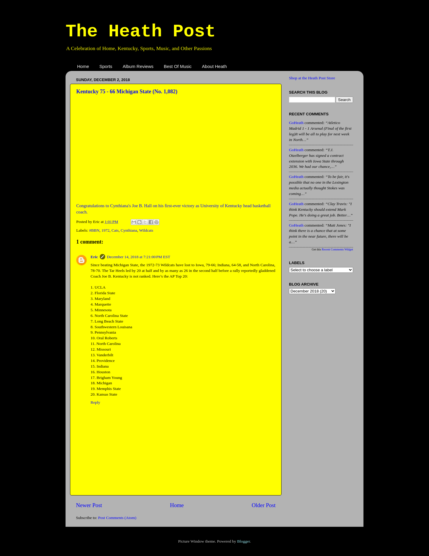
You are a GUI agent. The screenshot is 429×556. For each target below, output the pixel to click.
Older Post (264, 505)
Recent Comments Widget (337, 249)
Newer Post (89, 505)
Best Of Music (178, 66)
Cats (115, 230)
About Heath (214, 66)
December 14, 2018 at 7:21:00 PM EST (138, 257)
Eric (94, 257)
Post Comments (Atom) (117, 517)
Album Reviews (138, 66)
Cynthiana (129, 230)
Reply (95, 402)
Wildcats (146, 230)
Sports (106, 66)
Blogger (243, 541)
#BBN (94, 230)
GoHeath (296, 122)
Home (83, 66)
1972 (105, 230)
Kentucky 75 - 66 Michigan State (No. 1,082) (126, 92)
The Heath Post (141, 31)
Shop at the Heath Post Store (312, 78)
